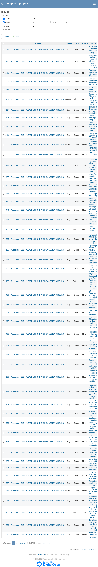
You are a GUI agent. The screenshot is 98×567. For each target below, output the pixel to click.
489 (7, 354)
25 (44, 543)
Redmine (41, 555)
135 (7, 512)
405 (7, 186)
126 (7, 281)
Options (7, 29)
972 (7, 535)
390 (7, 452)
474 (7, 210)
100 (49, 543)
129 (7, 61)
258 (7, 413)
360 (7, 525)
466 (7, 305)
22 (7, 155)
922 (7, 82)
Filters (6, 16)
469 (7, 295)
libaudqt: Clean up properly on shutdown (93, 210)
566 (7, 364)
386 (7, 475)
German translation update (93, 154)
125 (7, 250)
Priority (85, 43)
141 (7, 165)
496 (7, 334)
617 (7, 49)
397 (7, 468)
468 (7, 268)
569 (7, 312)
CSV (90, 549)
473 (7, 193)
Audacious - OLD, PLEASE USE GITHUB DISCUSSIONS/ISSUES (37, 49)
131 (7, 99)
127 (7, 405)
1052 (7, 73)
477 (7, 177)
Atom (85, 549)
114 (7, 392)
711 (7, 491)
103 (7, 229)
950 (7, 423)
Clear (17, 36)
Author (7, 22)
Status (7, 19)
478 (7, 461)
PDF (95, 549)
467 (7, 260)
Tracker (69, 43)
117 (7, 110)
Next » (22, 543)
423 (7, 89)
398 (7, 442)
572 (7, 500)
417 (7, 126)
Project (38, 43)
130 (7, 377)
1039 (7, 118)
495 (7, 346)
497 (7, 321)
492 (7, 220)
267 (7, 433)
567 (7, 483)
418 (7, 201)
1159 (7, 135)
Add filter (5, 26)
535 (7, 239)
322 (7, 145)
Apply (7, 36)
